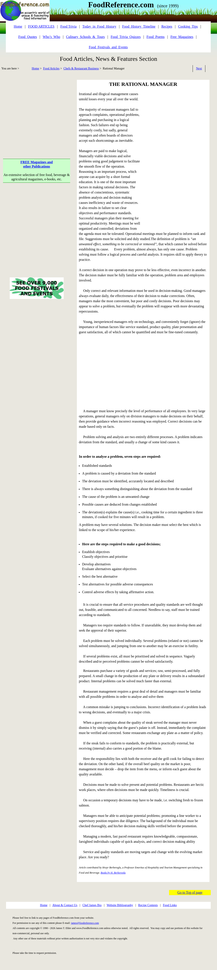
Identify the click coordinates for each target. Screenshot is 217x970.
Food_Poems (156, 37)
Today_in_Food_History (99, 26)
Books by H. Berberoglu (113, 872)
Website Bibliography (120, 905)
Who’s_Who (51, 37)
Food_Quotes (27, 37)
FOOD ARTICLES (41, 26)
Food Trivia (68, 26)
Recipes (166, 26)
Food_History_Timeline (138, 26)
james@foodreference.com (85, 922)
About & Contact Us (65, 905)
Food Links (170, 905)
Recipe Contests (148, 905)
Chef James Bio (92, 905)
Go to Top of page (190, 892)
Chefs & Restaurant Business (81, 68)
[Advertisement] (36, 110)
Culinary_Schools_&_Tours (85, 37)
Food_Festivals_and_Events (108, 47)
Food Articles (51, 68)
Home (35, 68)
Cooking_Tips (188, 26)
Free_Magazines (181, 37)
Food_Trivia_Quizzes (126, 37)
